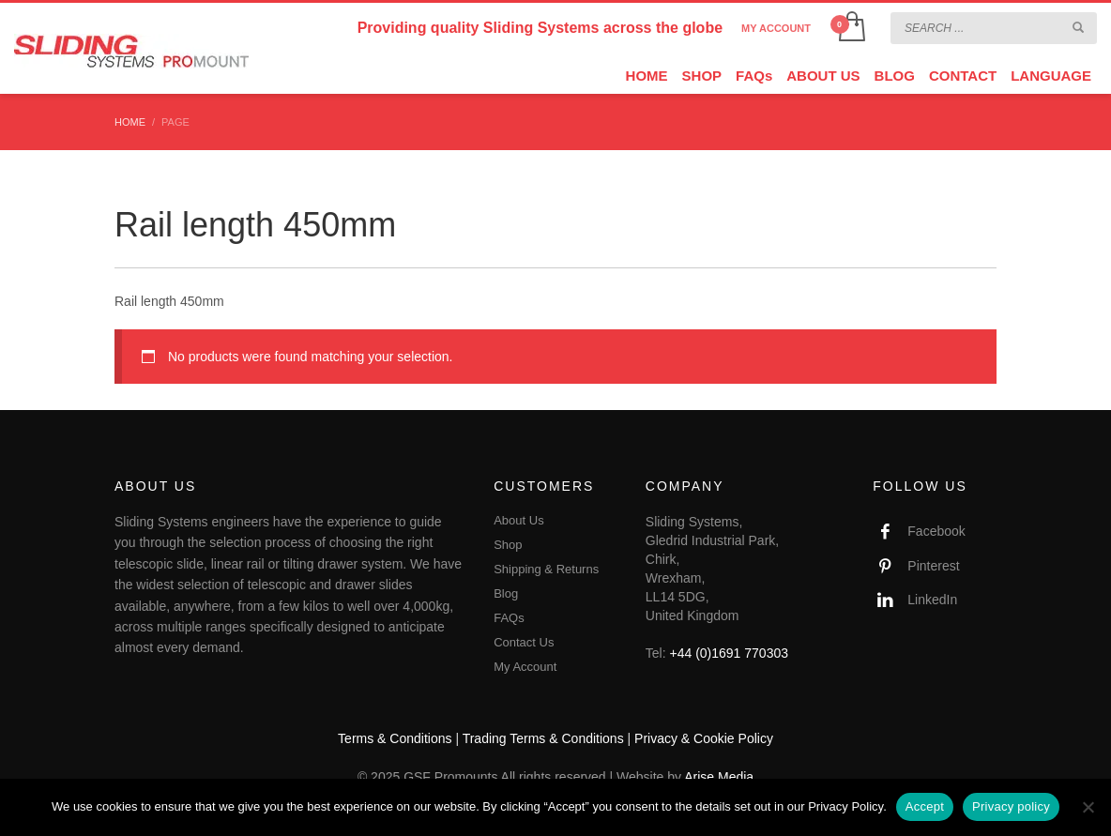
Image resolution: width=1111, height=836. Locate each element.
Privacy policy (1011, 806)
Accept (925, 806)
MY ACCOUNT (776, 28)
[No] (1087, 807)
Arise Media (718, 776)
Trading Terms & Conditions (543, 738)
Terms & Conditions (394, 738)
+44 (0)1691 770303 (729, 653)
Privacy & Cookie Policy (703, 738)
